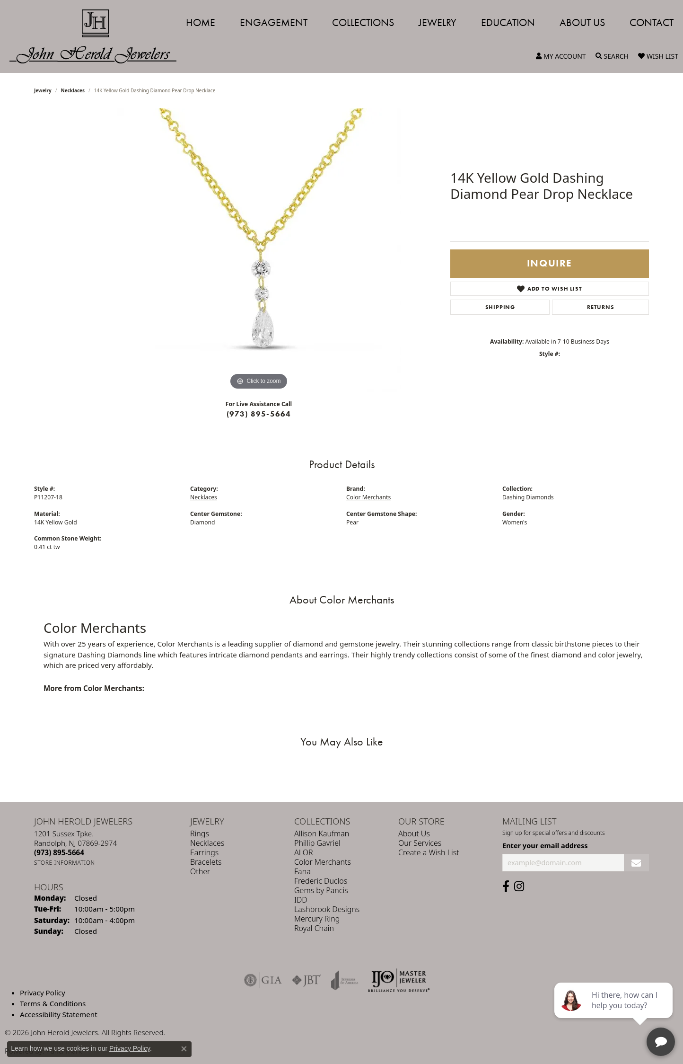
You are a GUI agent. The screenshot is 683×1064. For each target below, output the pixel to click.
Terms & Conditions (53, 1003)
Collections (363, 22)
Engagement (273, 22)
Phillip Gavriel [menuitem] (317, 843)
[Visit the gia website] (263, 980)
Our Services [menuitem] (419, 843)
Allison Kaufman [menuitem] (321, 833)
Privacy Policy (42, 992)
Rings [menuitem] (199, 833)
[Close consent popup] (184, 1049)
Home (200, 22)
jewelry (43, 90)
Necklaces (73, 90)
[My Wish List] (658, 56)
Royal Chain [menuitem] (314, 928)
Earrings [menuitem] (204, 852)
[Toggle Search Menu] (612, 56)
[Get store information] (64, 863)
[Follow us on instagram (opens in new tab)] (519, 886)
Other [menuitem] (200, 871)
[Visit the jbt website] (306, 980)
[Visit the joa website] (345, 980)
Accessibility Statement (58, 1014)
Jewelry (437, 22)
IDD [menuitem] (300, 900)
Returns (600, 307)
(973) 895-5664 (259, 414)
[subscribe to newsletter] (636, 862)
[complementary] (614, 1012)
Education (508, 22)
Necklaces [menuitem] (207, 843)
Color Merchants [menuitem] (322, 862)
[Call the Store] (59, 852)
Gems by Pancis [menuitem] (321, 890)
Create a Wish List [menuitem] (428, 852)
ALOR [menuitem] (303, 852)
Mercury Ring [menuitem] (317, 918)
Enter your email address (544, 845)
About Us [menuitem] (414, 833)
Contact (652, 22)
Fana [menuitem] (302, 871)
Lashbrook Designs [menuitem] (326, 909)
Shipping (500, 307)
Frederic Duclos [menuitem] (320, 881)
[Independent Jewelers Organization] (398, 980)
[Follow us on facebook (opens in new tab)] (505, 886)
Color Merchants (368, 497)
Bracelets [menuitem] (206, 862)
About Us (582, 22)
